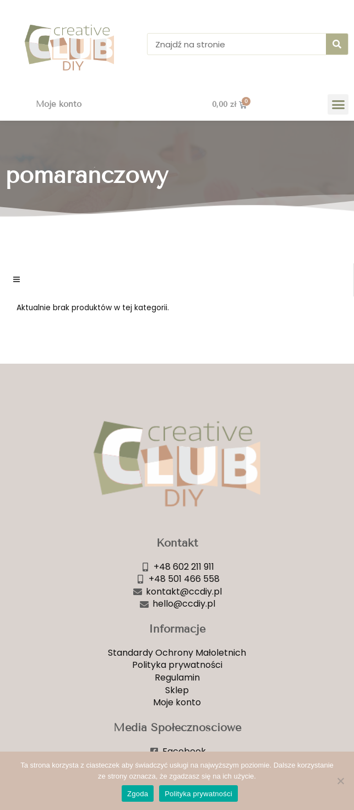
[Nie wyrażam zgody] (340, 780)
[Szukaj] (337, 44)
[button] (338, 104)
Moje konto (58, 104)
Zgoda (137, 794)
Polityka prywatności (198, 794)
